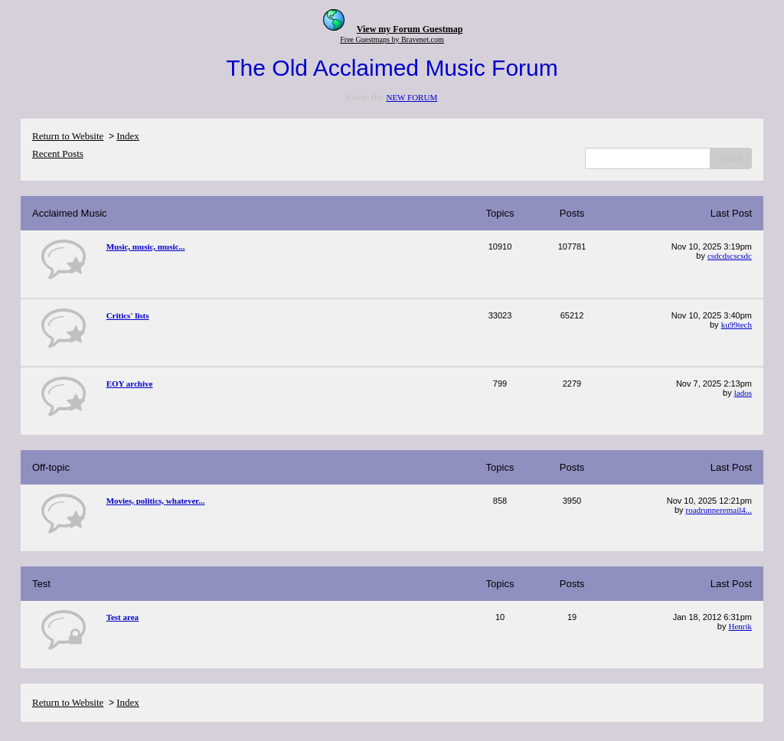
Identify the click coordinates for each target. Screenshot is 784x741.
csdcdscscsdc (729, 255)
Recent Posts (57, 153)
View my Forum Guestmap (410, 29)
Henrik (740, 626)
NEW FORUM (411, 97)
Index (127, 136)
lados (743, 392)
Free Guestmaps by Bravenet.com (392, 39)
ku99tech (736, 324)
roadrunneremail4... (719, 509)
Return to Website (67, 136)
